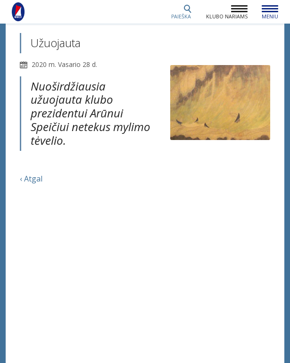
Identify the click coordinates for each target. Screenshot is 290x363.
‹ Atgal (31, 178)
